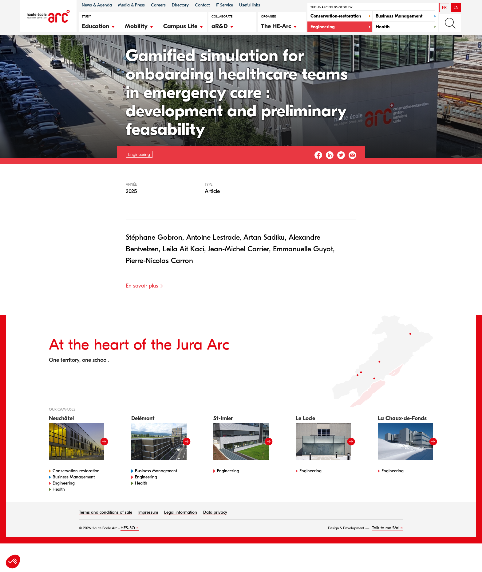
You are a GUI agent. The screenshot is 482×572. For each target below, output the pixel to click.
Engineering (88, 51)
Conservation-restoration (76, 490)
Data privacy (215, 531)
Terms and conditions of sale (105, 531)
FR (444, 7)
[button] (99, 25)
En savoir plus (142, 305)
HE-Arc (61, 51)
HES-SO (127, 547)
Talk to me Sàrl (385, 547)
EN (456, 7)
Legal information (180, 531)
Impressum (148, 531)
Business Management (74, 496)
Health (59, 508)
